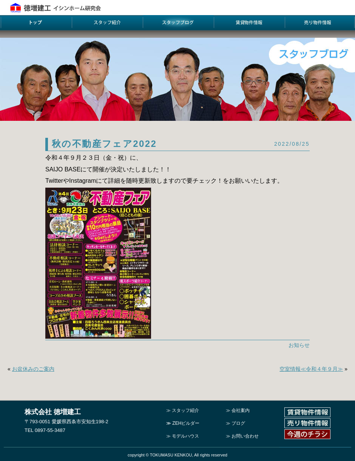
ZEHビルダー (185, 423)
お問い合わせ (245, 436)
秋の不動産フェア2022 (104, 144)
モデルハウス (185, 436)
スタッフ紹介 (185, 410)
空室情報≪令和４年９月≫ (311, 369)
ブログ (238, 423)
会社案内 (241, 410)
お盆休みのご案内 (33, 369)
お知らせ (299, 345)
